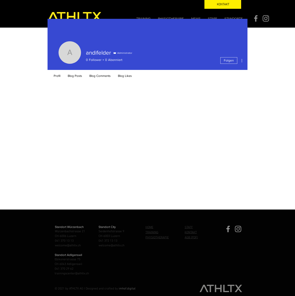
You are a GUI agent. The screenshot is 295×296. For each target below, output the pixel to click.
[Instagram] (266, 18)
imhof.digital (127, 288)
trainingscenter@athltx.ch (72, 273)
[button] (234, 18)
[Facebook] (256, 18)
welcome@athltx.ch (68, 245)
